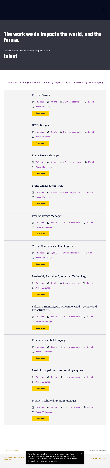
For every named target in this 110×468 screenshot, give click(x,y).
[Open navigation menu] (104, 10)
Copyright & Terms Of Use (98, 458)
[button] (40, 113)
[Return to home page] (30, 10)
